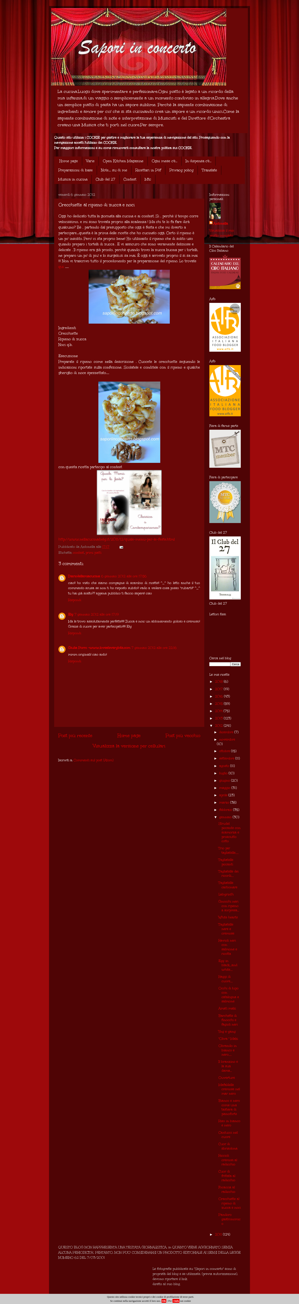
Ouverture (226, 1078)
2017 (219, 689)
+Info (176, 1300)
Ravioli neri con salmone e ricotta (227, 947)
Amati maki (227, 1008)
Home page (68, 161)
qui (61, 266)
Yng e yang (227, 1031)
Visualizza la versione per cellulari (129, 746)
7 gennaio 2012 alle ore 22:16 (154, 648)
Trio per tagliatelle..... (228, 850)
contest (78, 552)
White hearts (228, 917)
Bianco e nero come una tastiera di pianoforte (229, 1107)
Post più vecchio (183, 735)
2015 (219, 703)
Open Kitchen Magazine (123, 161)
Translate (209, 170)
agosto (224, 766)
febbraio (226, 810)
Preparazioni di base (75, 170)
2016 (219, 696)
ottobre (225, 751)
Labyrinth (226, 894)
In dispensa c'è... (198, 161)
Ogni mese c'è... (164, 161)
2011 (219, 1234)
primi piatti (93, 552)
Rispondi (74, 600)
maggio (225, 788)
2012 (219, 725)
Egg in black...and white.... (227, 965)
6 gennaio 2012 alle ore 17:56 (124, 576)
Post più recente (75, 735)
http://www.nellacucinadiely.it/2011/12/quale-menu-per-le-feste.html (116, 539)
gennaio (226, 817)
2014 (219, 711)
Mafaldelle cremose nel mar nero (229, 1089)
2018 (219, 681)
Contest (130, 179)
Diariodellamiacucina (84, 576)
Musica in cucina (72, 179)
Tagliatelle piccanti (225, 862)
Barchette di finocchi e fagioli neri (228, 1020)
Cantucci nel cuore (228, 1134)
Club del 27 (105, 179)
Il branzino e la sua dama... (228, 1065)
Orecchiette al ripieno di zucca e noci (229, 1203)
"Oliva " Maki (228, 1038)
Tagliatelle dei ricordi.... (228, 873)
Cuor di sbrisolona (228, 1146)
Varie (90, 161)
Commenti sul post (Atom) (93, 760)
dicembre (226, 732)
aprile (223, 795)
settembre (227, 758)
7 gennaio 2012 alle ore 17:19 (96, 614)
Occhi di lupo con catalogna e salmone (228, 995)
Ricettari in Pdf (148, 170)
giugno (225, 780)
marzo (224, 802)
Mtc (148, 179)
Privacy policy (181, 170)
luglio (224, 773)
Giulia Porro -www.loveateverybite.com (99, 648)
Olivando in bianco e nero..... (227, 1050)
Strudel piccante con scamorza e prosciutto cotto (229, 832)
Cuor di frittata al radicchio (226, 1175)
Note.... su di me (114, 170)
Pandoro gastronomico (229, 1219)
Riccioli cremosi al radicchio (227, 1159)
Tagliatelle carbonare (227, 885)
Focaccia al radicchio (226, 1189)
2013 (219, 718)
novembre (227, 739)
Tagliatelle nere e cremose (226, 928)
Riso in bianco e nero (229, 1123)
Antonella (220, 223)
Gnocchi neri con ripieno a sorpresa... (228, 905)
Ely (70, 614)
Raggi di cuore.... (225, 978)
